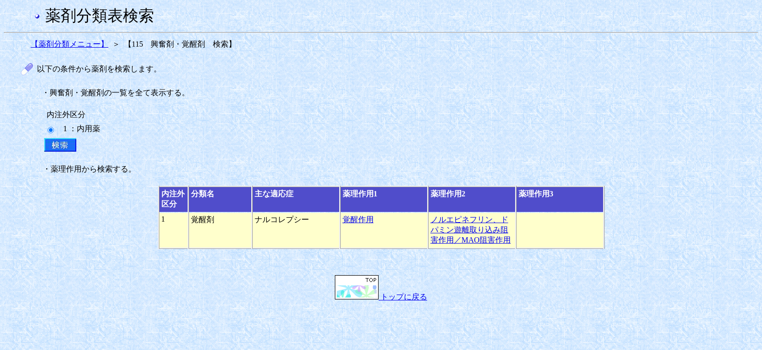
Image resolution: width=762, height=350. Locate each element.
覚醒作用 (358, 219)
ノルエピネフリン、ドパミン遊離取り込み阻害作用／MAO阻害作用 (471, 229)
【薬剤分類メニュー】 (69, 44)
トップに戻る (381, 297)
